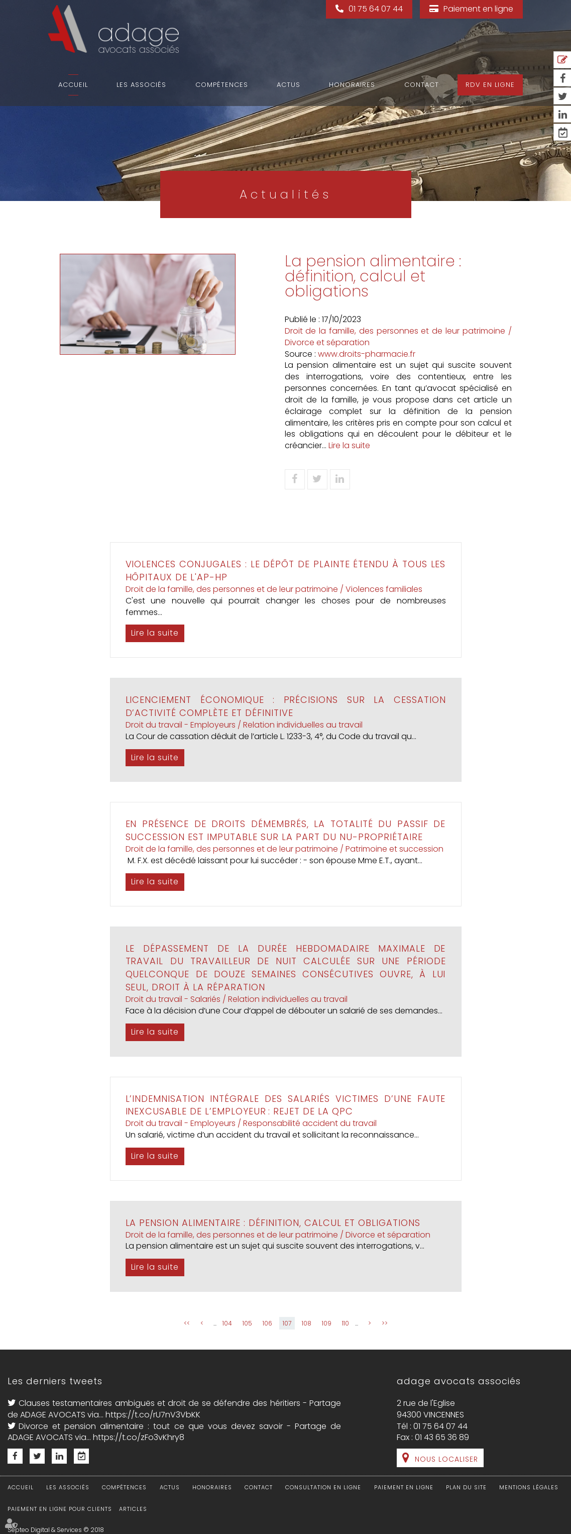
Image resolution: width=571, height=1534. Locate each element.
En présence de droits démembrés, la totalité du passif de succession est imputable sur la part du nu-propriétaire (286, 830)
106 (267, 1323)
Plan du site (466, 1487)
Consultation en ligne (323, 1487)
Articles (133, 1509)
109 (326, 1323)
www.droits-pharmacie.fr (366, 354)
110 (345, 1323)
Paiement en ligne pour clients (60, 1509)
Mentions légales (528, 1487)
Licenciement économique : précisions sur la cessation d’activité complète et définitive (286, 706)
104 (227, 1323)
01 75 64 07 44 (376, 9)
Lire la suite (349, 445)
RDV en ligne (490, 84)
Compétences (221, 84)
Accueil (73, 84)
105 (247, 1323)
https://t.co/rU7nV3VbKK (152, 1414)
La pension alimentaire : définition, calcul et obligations (273, 1222)
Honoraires (352, 84)
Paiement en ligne (478, 9)
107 (287, 1323)
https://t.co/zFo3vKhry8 (138, 1437)
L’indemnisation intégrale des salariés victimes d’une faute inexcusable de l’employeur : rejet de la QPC (286, 1105)
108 (306, 1323)
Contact (421, 84)
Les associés (141, 84)
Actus (288, 84)
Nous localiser (446, 1459)
